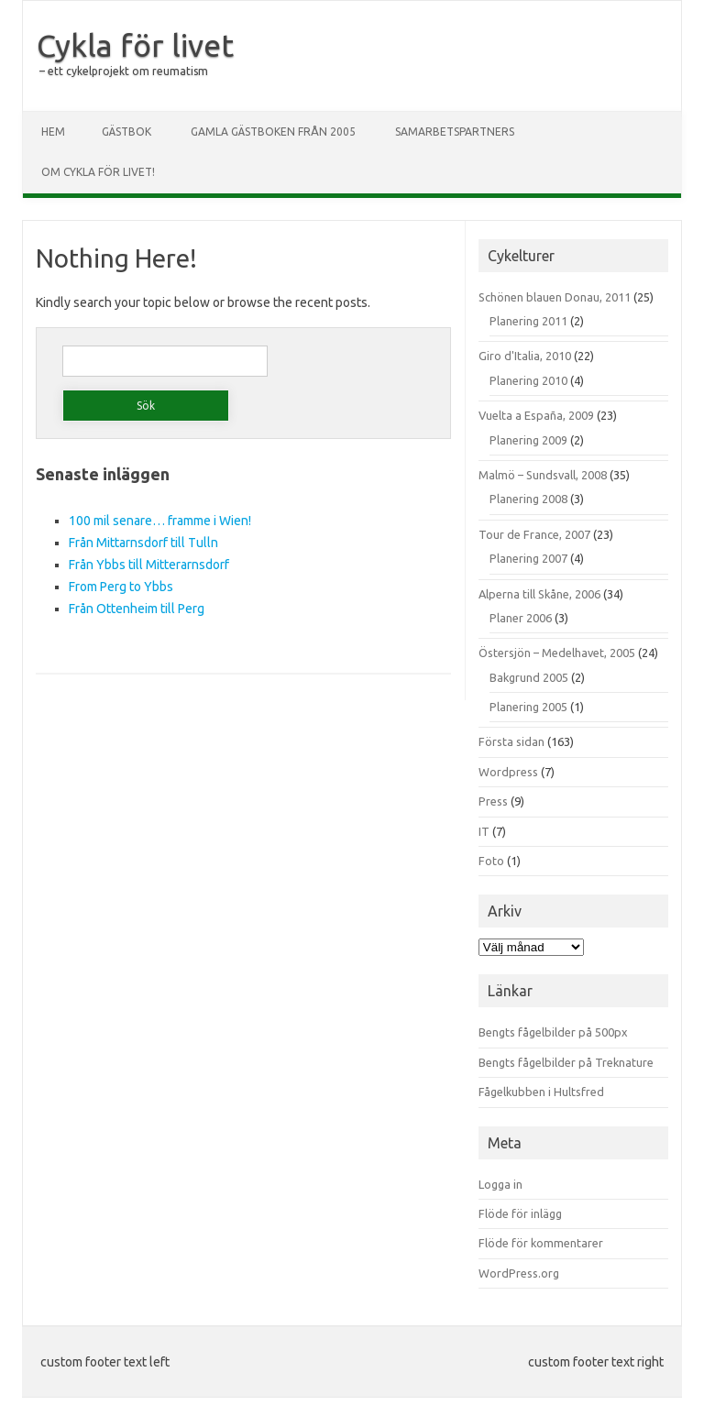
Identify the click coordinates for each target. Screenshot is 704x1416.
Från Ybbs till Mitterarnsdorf (149, 564)
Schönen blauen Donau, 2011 (554, 297)
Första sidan (511, 741)
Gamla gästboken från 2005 (273, 131)
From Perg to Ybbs (121, 586)
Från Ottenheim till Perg (136, 608)
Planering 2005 (528, 706)
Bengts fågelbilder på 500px (553, 1032)
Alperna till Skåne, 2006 (539, 593)
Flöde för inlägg (520, 1213)
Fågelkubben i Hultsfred (541, 1091)
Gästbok (126, 131)
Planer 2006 (521, 617)
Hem (53, 131)
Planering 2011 (528, 320)
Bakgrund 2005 (529, 677)
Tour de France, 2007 (534, 534)
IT (484, 831)
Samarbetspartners (454, 131)
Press (493, 801)
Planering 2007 (528, 558)
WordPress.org (518, 1273)
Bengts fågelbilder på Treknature (566, 1062)
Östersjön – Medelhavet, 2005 (556, 652)
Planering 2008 (528, 498)
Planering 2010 (528, 380)
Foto (491, 860)
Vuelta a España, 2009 (536, 415)
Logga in (500, 1184)
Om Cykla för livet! (98, 172)
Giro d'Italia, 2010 (524, 355)
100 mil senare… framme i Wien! (160, 520)
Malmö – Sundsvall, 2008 (542, 474)
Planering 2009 (528, 440)
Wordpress (508, 771)
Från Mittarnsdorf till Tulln (143, 542)
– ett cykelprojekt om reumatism (123, 71)
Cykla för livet (135, 44)
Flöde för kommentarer (540, 1242)
